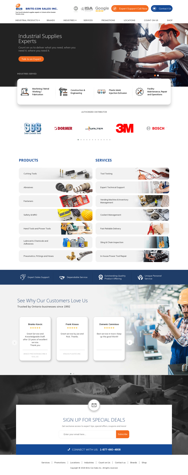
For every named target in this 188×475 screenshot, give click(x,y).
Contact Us (161, 8)
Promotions (108, 20)
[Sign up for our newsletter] (87, 434)
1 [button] (155, 75)
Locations (129, 20)
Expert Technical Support (112, 187)
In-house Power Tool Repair (113, 256)
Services (88, 20)
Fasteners (28, 201)
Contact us (120, 462)
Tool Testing (106, 173)
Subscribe (122, 434)
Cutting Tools (30, 173)
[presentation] (21, 127)
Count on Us (151, 20)
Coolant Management (110, 215)
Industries (69, 20)
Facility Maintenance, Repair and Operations (157, 91)
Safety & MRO (30, 215)
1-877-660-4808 (110, 449)
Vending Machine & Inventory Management (114, 201)
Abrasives (28, 187)
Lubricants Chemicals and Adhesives (36, 242)
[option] (94, 55)
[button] (78, 139)
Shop (170, 20)
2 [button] (158, 75)
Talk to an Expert (31, 58)
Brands (51, 20)
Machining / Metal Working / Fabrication (40, 91)
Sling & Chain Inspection (111, 242)
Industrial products (26, 20)
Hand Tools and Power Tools (37, 228)
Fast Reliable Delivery (110, 228)
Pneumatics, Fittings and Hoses (39, 256)
